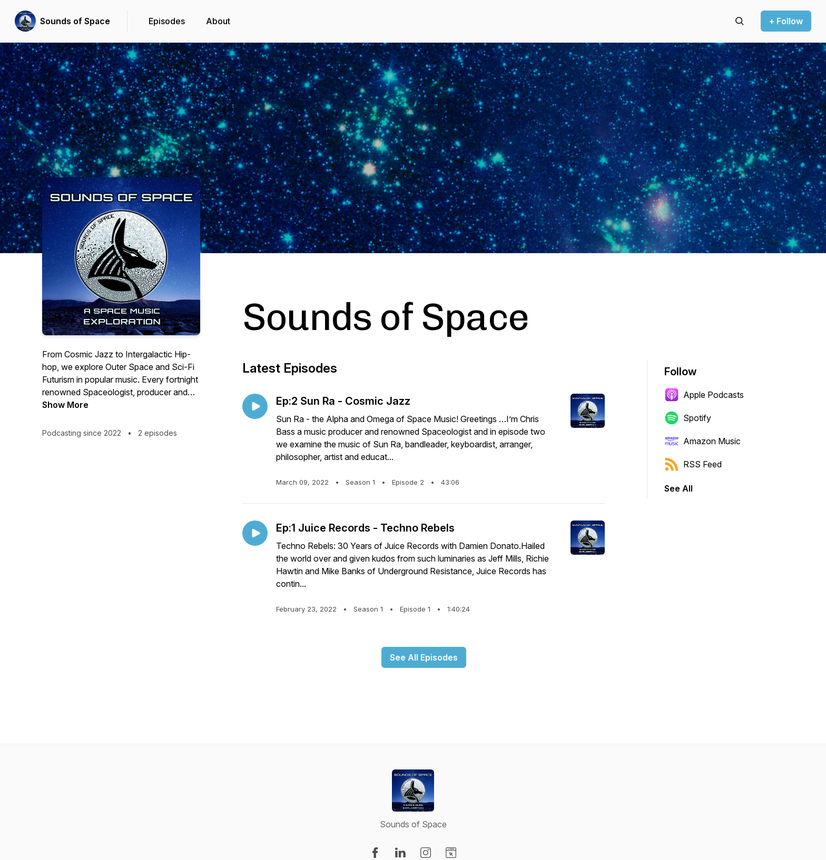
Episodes (167, 21)
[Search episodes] (739, 21)
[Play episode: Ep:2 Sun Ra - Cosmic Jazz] (255, 406)
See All (678, 488)
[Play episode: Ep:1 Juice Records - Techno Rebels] (255, 533)
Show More (65, 404)
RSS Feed (693, 464)
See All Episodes (424, 657)
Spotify (687, 418)
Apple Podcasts (704, 394)
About (218, 21)
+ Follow (786, 21)
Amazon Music (702, 441)
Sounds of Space (75, 21)
